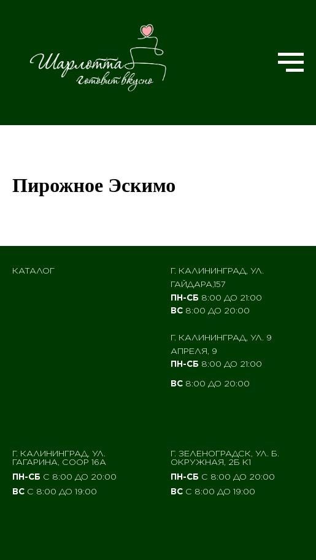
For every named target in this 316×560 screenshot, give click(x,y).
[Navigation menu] (291, 62)
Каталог (33, 270)
